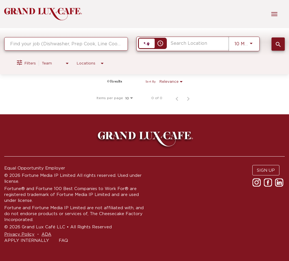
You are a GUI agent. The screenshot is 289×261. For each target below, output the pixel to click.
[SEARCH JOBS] (278, 44)
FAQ (63, 240)
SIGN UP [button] (266, 170)
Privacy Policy (19, 234)
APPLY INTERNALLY (26, 240)
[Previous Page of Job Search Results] (177, 98)
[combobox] (66, 43)
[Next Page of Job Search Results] (188, 98)
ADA (46, 234)
